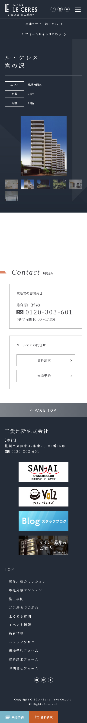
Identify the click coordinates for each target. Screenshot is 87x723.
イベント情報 (20, 624)
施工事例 (16, 599)
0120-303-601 (25, 451)
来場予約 (44, 375)
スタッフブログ (22, 642)
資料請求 (44, 360)
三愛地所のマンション (27, 581)
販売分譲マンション (25, 590)
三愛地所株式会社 (27, 431)
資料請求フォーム (24, 659)
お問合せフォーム (24, 668)
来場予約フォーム (24, 650)
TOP (9, 569)
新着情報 (16, 633)
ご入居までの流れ (24, 607)
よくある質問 (20, 616)
